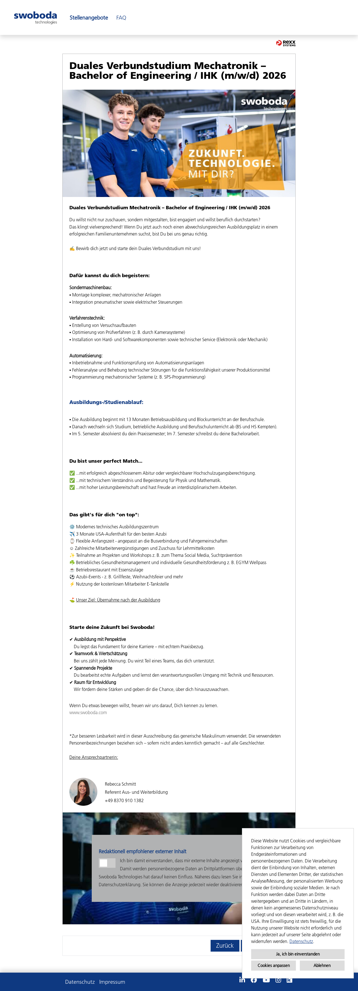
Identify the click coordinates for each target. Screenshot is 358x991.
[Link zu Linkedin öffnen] (242, 980)
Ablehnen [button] (322, 965)
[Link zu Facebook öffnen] (253, 980)
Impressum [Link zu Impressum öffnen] (112, 981)
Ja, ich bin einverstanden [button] (298, 954)
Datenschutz (301, 941)
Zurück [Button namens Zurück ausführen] (225, 945)
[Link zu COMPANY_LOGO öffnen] (35, 17)
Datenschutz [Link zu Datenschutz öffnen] (80, 981)
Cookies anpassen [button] (274, 965)
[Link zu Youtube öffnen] (266, 980)
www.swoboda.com (88, 712)
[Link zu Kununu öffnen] (289, 980)
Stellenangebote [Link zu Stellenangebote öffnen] (89, 17)
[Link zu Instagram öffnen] (278, 980)
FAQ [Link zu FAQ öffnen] (121, 17)
